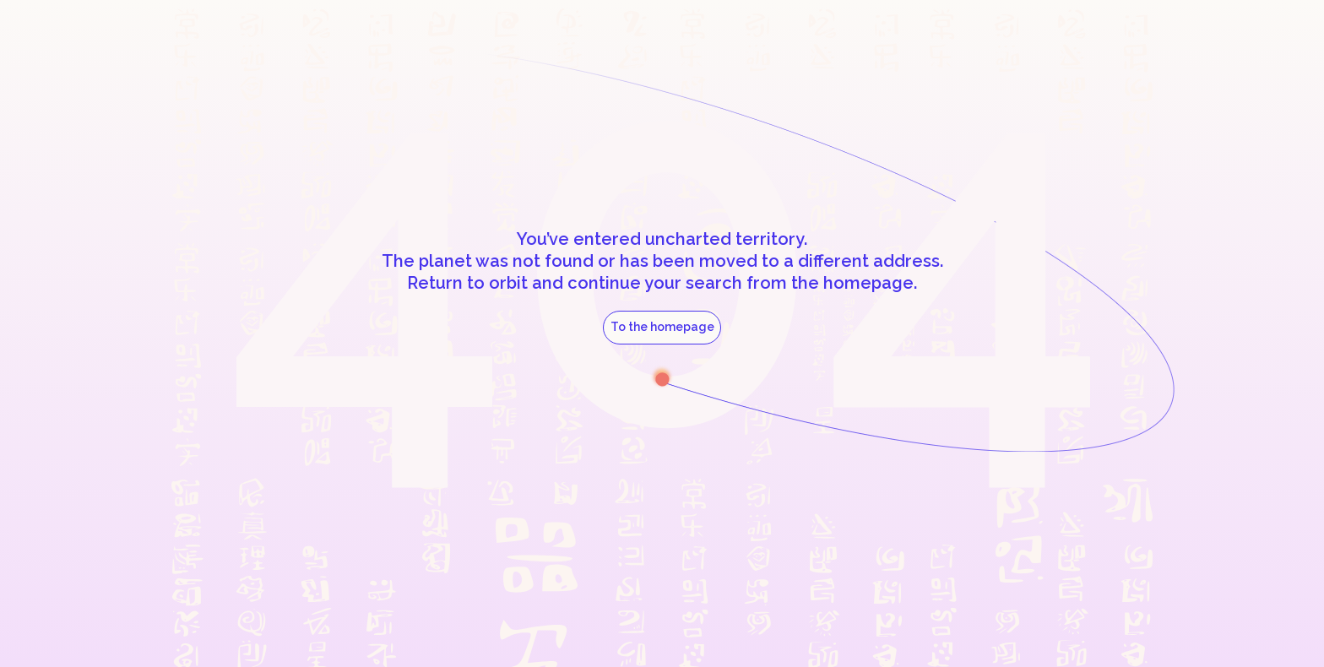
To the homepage (662, 327)
